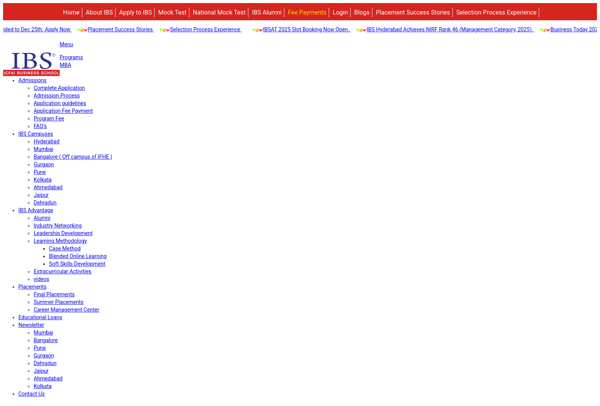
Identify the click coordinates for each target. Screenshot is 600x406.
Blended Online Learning (78, 256)
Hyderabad (46, 141)
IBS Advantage (35, 210)
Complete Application (59, 88)
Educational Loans (40, 317)
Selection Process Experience (497, 12)
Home (71, 12)
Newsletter (31, 325)
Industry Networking (58, 225)
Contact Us (31, 394)
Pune (40, 172)
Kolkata (43, 180)
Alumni (42, 218)
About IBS (99, 12)
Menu (66, 44)
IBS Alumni (267, 12)
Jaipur (41, 195)
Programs (71, 57)
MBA (65, 65)
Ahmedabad (48, 187)
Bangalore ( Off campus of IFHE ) (73, 157)
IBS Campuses (35, 134)
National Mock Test (219, 12)
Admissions (32, 80)
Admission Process (57, 96)
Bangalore (46, 340)
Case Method (65, 248)
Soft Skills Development (77, 264)
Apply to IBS (135, 12)
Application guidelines (60, 103)
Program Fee (49, 118)
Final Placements (54, 294)
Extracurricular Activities (62, 271)
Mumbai (43, 149)
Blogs (361, 12)
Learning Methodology (60, 241)
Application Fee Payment (63, 111)
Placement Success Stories (413, 12)
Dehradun (45, 203)
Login (340, 12)
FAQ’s (40, 126)
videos (41, 279)
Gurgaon (44, 164)
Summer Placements (58, 302)
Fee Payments (307, 12)
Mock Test (172, 12)
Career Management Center (66, 310)
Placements (32, 287)
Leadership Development (63, 233)
